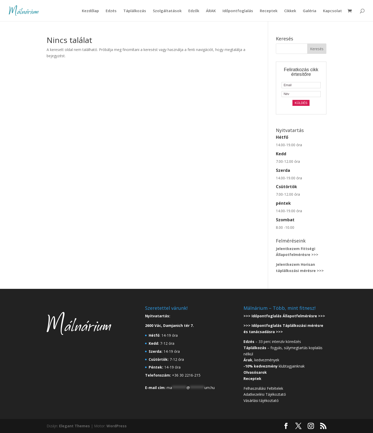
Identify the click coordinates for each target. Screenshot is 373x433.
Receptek (268, 11)
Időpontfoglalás (238, 11)
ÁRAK (211, 11)
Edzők (193, 11)
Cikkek (290, 11)
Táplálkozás (134, 11)
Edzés (111, 11)
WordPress (116, 425)
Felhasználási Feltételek (263, 388)
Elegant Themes (74, 425)
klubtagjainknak (274, 366)
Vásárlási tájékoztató (261, 400)
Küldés (301, 103)
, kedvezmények (261, 359)
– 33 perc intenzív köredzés (272, 341)
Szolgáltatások (167, 11)
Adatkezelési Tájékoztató (264, 394)
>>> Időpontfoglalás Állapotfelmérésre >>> (284, 315)
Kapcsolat (332, 11)
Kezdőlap (90, 11)
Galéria (309, 11)
